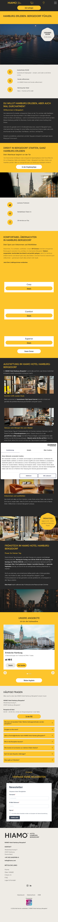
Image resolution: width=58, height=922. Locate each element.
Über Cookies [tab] (48, 450)
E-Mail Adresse (14, 802)
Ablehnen (28, 475)
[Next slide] (53, 672)
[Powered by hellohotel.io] (29, 903)
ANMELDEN (14, 817)
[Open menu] (55, 3)
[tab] (27, 673)
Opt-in (11, 810)
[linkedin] (30, 885)
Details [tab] (29, 450)
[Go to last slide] (5, 672)
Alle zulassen (47, 475)
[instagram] (27, 885)
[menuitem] (12, 869)
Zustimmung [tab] (10, 450)
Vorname (12, 794)
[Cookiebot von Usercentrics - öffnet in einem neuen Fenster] (48, 445)
